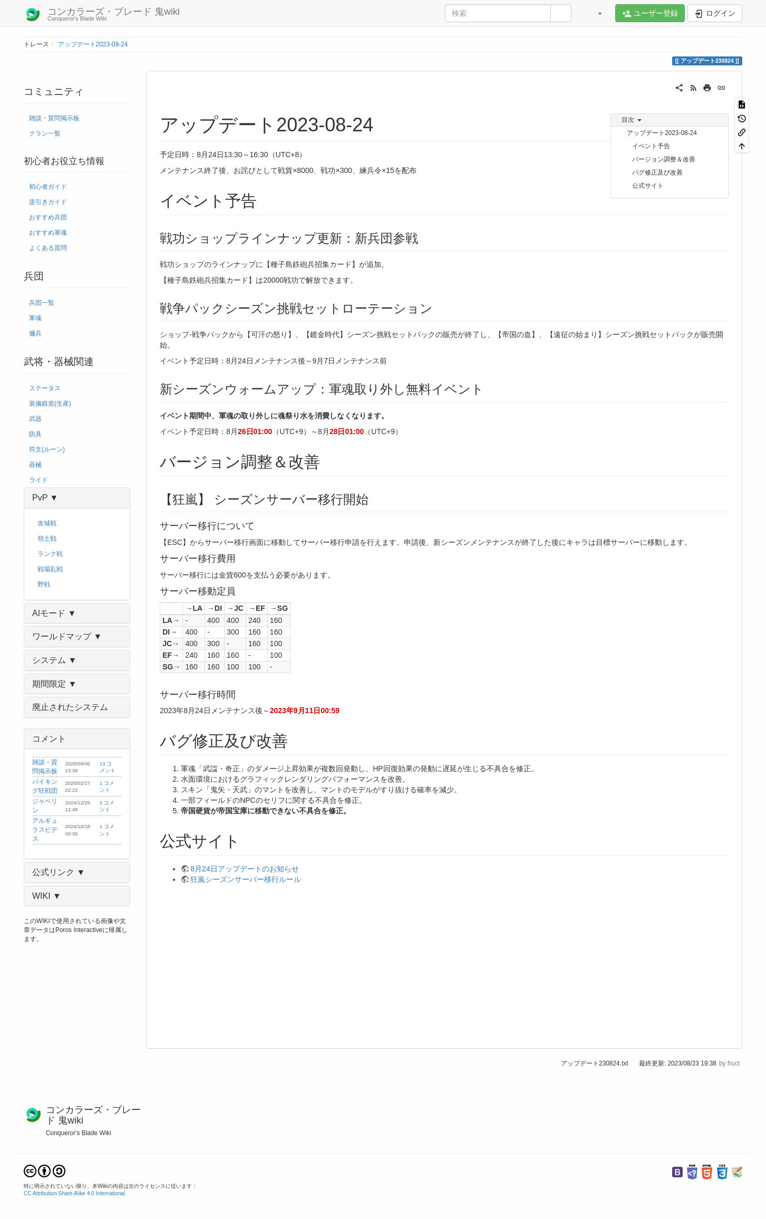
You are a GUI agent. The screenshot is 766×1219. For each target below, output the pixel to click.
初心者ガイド (48, 186)
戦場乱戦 (50, 569)
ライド (38, 480)
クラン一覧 (45, 133)
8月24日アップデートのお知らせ (244, 869)
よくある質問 (48, 248)
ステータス (45, 388)
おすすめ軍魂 (48, 232)
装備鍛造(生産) (50, 403)
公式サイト (648, 185)
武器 (35, 419)
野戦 (43, 584)
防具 (35, 434)
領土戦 (46, 538)
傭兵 (35, 333)
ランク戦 (50, 554)
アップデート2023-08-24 (93, 44)
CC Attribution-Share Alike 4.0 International (74, 1193)
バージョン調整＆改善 (663, 159)
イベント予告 (651, 146)
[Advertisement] (444, 964)
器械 (35, 464)
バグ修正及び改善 (657, 172)
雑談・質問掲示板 (54, 118)
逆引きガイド (48, 202)
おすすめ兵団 (48, 217)
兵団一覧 (41, 302)
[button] (594, 13)
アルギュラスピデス (44, 829)
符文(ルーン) (47, 449)
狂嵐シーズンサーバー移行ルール (245, 879)
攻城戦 (46, 523)
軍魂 (35, 318)
